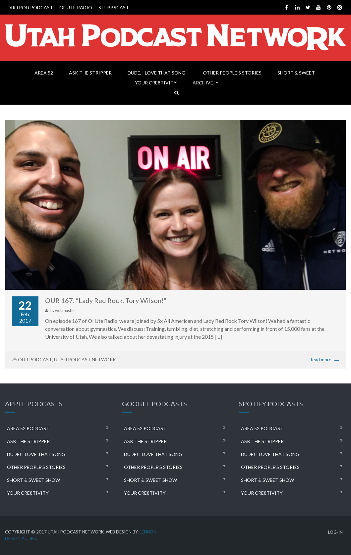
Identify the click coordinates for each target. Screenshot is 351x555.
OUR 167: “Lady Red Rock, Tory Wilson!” (105, 300)
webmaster (65, 310)
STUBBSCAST (113, 7)
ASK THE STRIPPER (90, 73)
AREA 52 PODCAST (28, 428)
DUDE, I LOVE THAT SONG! (157, 73)
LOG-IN (335, 532)
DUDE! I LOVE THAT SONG (36, 454)
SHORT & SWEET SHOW (33, 480)
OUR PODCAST (35, 359)
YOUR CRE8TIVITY (156, 82)
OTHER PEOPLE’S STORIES (232, 73)
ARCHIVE (203, 82)
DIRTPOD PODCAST (30, 7)
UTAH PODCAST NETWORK (85, 359)
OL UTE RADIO (75, 7)
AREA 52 (43, 73)
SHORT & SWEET (296, 73)
